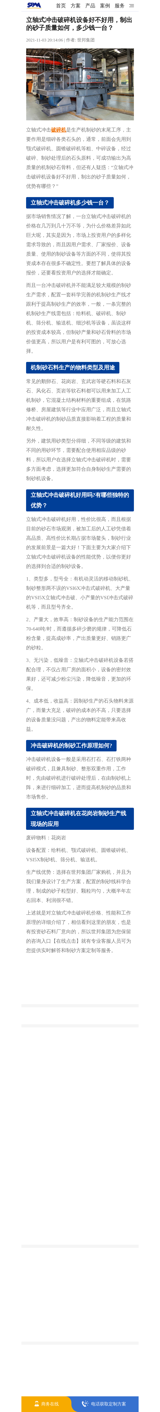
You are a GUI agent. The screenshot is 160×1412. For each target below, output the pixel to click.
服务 (120, 5)
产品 (90, 5)
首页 (61, 5)
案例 (105, 5)
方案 (76, 5)
